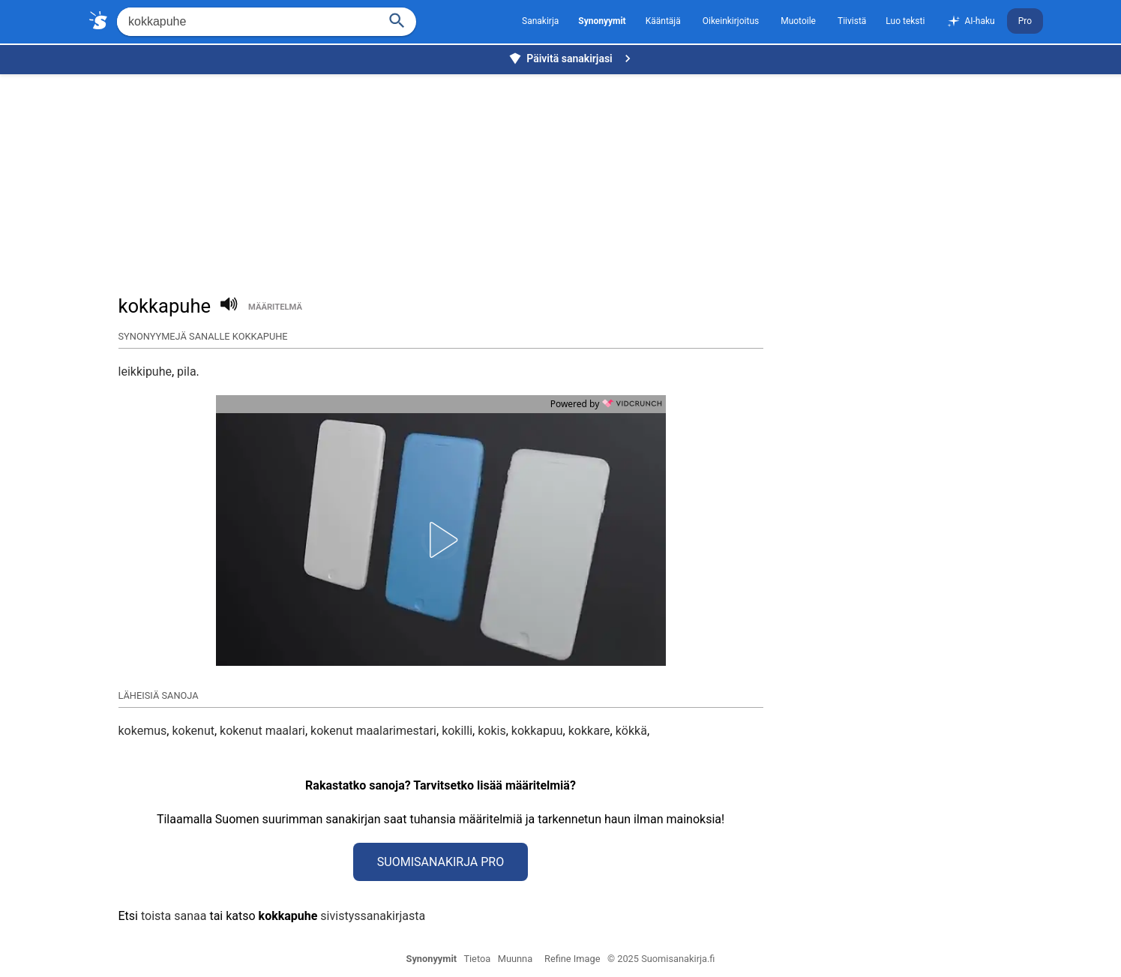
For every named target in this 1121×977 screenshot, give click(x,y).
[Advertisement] (564, 177)
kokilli (457, 731)
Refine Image (572, 958)
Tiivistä (852, 21)
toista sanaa (173, 916)
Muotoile (798, 21)
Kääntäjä (663, 21)
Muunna (515, 958)
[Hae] (246, 21)
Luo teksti (905, 21)
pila (186, 371)
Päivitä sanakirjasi (571, 58)
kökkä (631, 731)
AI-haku (970, 21)
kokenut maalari (262, 731)
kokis (492, 731)
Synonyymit (431, 958)
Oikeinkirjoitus (731, 21)
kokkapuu (537, 731)
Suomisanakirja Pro (440, 862)
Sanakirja (540, 21)
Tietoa (476, 958)
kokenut (193, 731)
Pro (1025, 21)
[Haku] (397, 19)
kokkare (589, 731)
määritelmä (275, 307)
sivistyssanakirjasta (372, 916)
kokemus (142, 731)
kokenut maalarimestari (373, 731)
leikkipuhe (145, 371)
